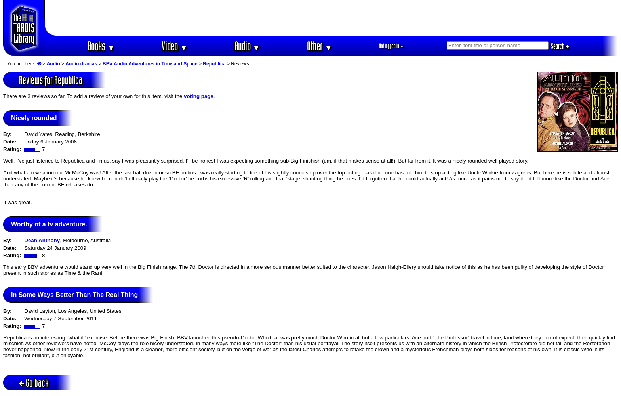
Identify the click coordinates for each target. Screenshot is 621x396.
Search (560, 46)
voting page (198, 96)
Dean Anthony (42, 240)
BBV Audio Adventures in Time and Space (150, 64)
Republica (214, 64)
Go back (34, 383)
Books (101, 46)
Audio (247, 46)
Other (319, 46)
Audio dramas (81, 64)
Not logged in (391, 45)
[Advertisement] (331, 18)
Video (174, 46)
